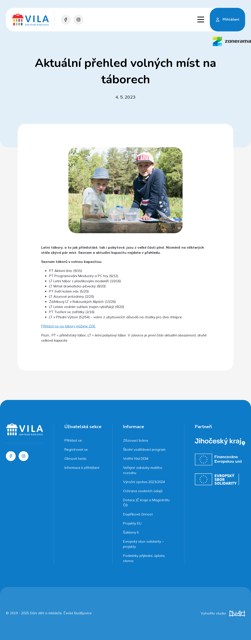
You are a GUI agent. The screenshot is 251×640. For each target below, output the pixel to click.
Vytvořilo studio (223, 613)
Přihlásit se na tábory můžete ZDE (68, 326)
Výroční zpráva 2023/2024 (144, 482)
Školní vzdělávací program (144, 449)
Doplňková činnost (138, 514)
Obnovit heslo (75, 458)
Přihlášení (231, 19)
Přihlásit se (73, 440)
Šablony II (130, 532)
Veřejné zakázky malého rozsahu (142, 470)
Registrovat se (76, 449)
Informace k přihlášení (81, 467)
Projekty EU (132, 523)
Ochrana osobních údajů (143, 491)
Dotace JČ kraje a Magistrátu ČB (146, 502)
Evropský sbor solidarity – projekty (143, 544)
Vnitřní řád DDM (135, 458)
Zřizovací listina (135, 440)
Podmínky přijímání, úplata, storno (144, 558)
